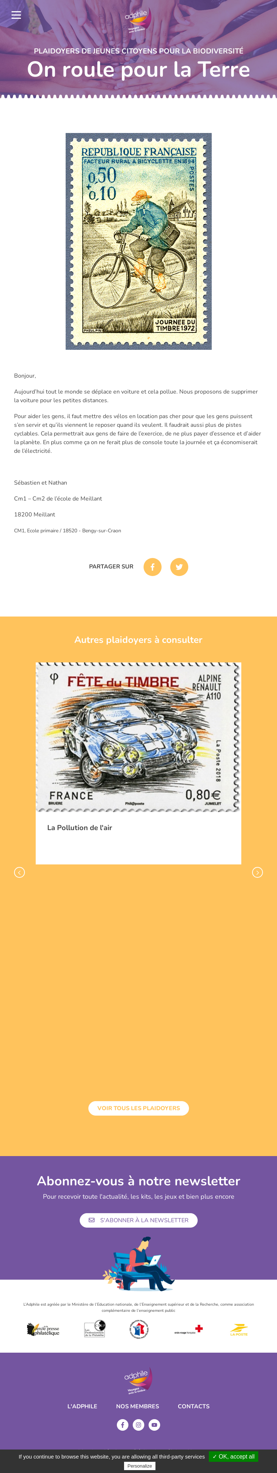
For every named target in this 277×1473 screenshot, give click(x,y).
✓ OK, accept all (233, 1456)
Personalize (140, 1466)
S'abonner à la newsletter (139, 1220)
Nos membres (137, 1406)
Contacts (194, 1406)
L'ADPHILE (82, 1406)
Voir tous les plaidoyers (138, 1108)
